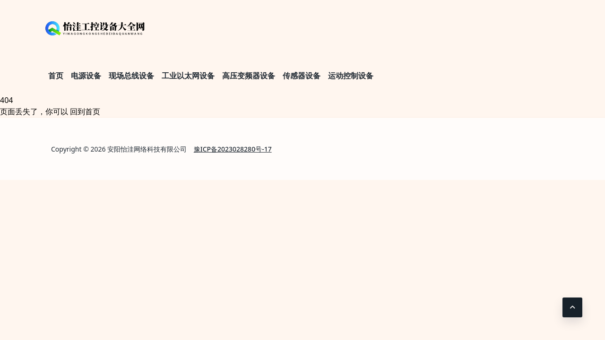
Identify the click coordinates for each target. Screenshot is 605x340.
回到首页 (85, 111)
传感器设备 (301, 75)
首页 (55, 75)
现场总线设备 (131, 75)
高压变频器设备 (248, 75)
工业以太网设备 (188, 75)
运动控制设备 (350, 75)
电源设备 (86, 75)
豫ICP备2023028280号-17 (233, 148)
